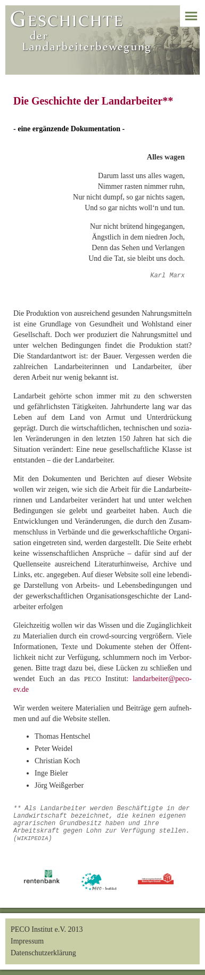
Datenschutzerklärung (43, 953)
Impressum (27, 941)
